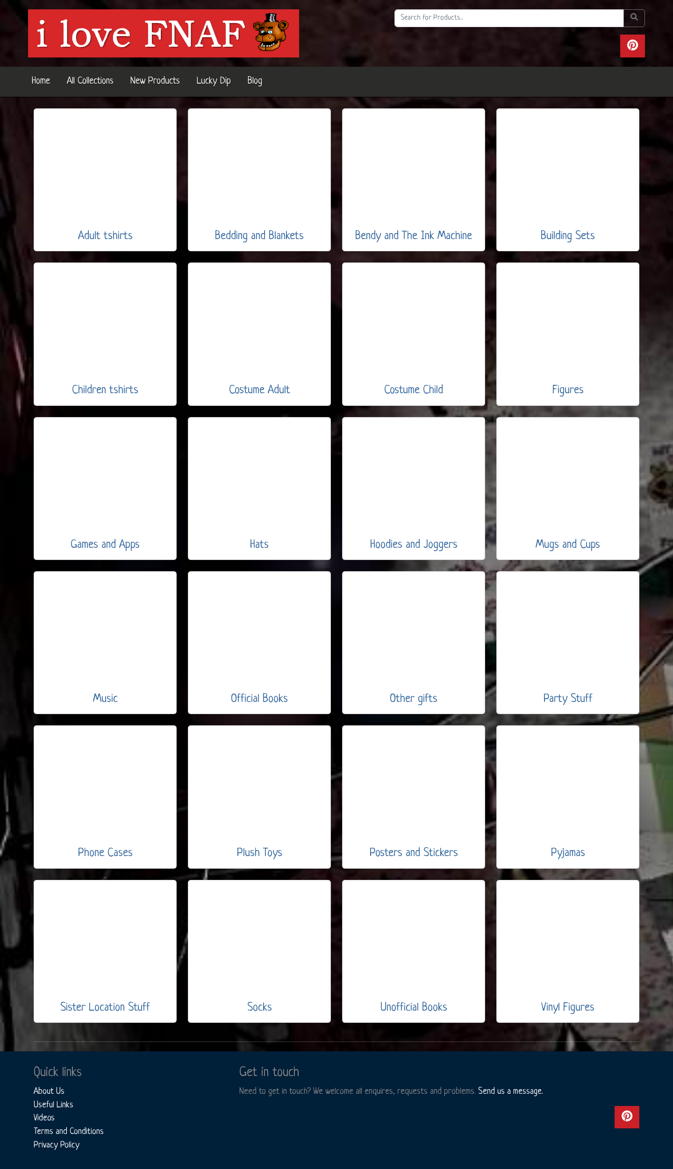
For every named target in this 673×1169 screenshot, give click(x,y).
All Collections (90, 81)
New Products (155, 81)
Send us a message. (510, 1091)
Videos (44, 1118)
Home (41, 81)
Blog (255, 81)
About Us (49, 1091)
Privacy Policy (56, 1145)
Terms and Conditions (69, 1131)
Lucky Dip (214, 81)
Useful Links (53, 1105)
